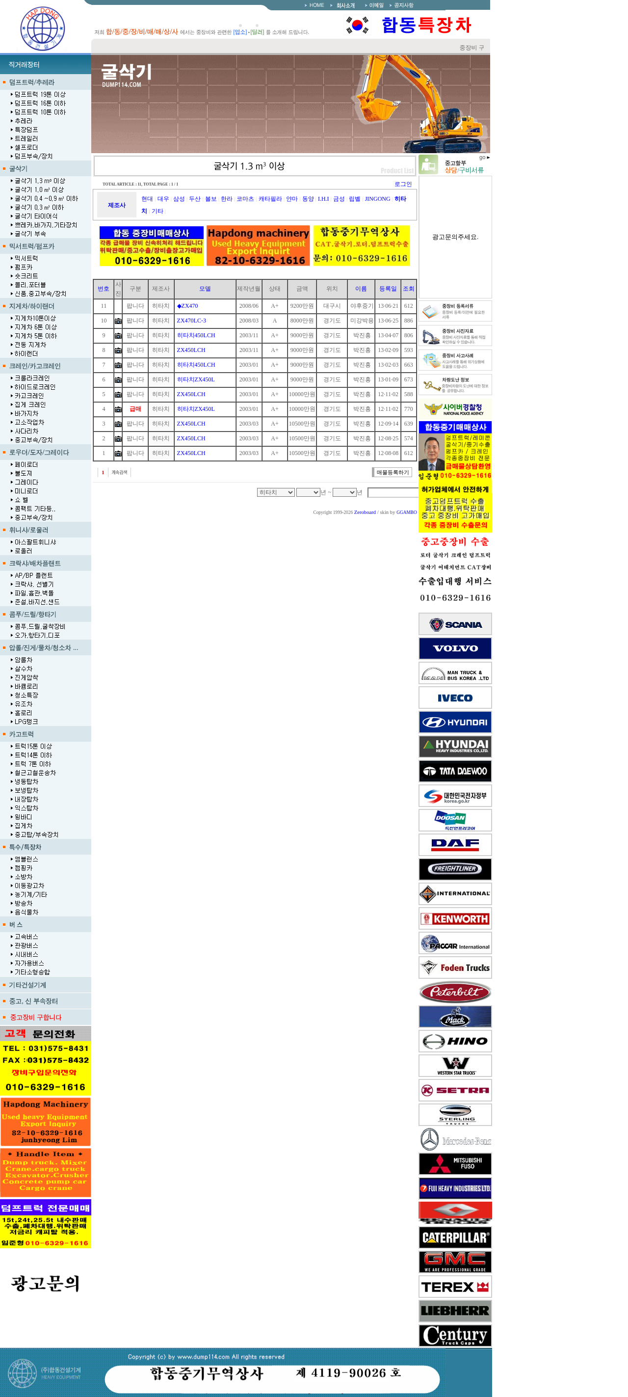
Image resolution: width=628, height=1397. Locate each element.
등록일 (388, 288)
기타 (157, 211)
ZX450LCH (191, 350)
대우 (163, 198)
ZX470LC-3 (191, 320)
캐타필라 (270, 198)
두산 (195, 198)
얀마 (292, 198)
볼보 (211, 198)
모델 (205, 288)
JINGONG (378, 198)
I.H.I (323, 198)
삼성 (179, 198)
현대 (147, 198)
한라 (227, 198)
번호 (103, 288)
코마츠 (245, 198)
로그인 (403, 184)
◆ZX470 (187, 305)
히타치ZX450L (196, 379)
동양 (308, 198)
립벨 (355, 198)
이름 (361, 288)
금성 (339, 198)
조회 (409, 288)
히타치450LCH (196, 335)
